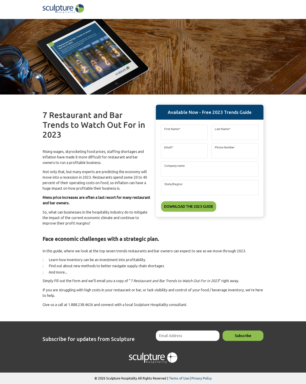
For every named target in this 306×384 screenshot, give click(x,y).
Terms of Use (179, 378)
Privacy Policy (201, 378)
